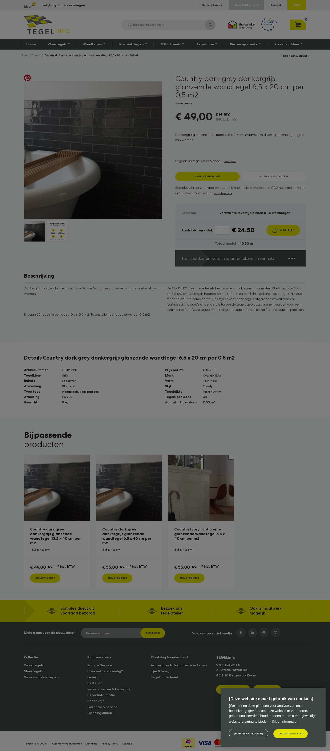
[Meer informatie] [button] (284, 720)
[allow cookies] (294, 733)
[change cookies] (249, 733)
